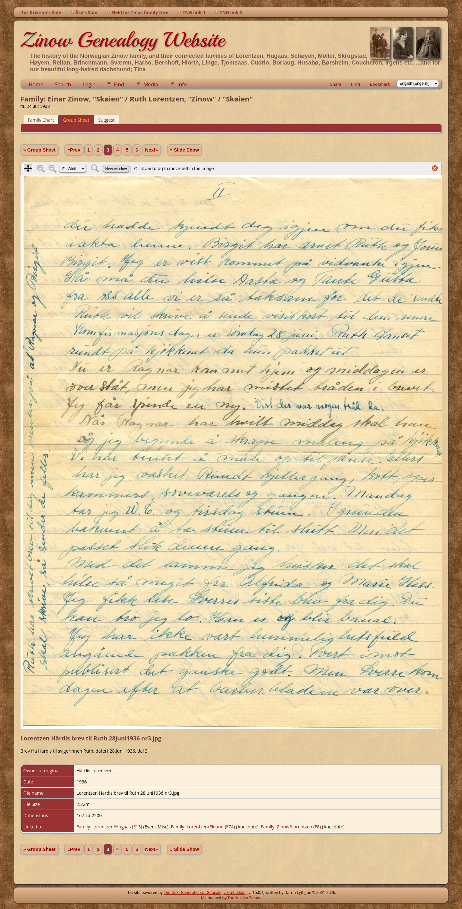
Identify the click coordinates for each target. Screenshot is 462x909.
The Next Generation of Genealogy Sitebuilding (206, 892)
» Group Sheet (39, 150)
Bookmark (380, 84)
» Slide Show (184, 150)
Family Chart (41, 120)
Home (36, 84)
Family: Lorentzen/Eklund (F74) (203, 827)
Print (355, 84)
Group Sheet (76, 120)
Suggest (106, 120)
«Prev (73, 150)
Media (150, 84)
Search (63, 84)
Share (335, 84)
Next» (151, 150)
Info (182, 84)
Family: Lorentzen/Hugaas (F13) (109, 827)
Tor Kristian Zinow (243, 898)
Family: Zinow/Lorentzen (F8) (291, 827)
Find (119, 84)
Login (89, 84)
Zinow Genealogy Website (123, 40)
